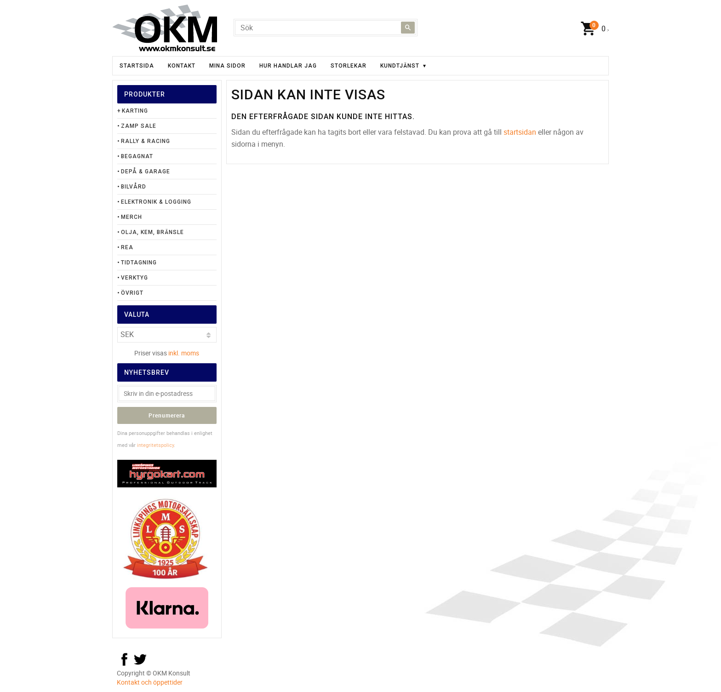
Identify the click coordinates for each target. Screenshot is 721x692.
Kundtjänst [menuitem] (399, 66)
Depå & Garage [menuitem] (145, 171)
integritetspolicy (155, 444)
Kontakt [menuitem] (181, 66)
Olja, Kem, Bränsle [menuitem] (152, 232)
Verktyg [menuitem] (134, 278)
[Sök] (408, 28)
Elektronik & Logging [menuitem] (156, 202)
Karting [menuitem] (135, 111)
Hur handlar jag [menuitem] (288, 66)
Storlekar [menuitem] (348, 66)
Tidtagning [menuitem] (139, 262)
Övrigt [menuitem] (132, 293)
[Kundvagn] (593, 28)
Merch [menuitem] (131, 217)
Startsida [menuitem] (137, 66)
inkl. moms (183, 353)
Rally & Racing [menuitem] (145, 141)
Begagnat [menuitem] (137, 156)
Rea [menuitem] (127, 247)
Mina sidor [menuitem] (227, 66)
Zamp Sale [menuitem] (138, 126)
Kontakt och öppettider (150, 682)
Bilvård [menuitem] (133, 186)
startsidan (520, 132)
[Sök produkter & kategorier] (325, 27)
